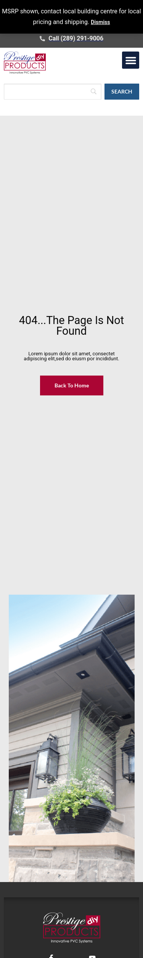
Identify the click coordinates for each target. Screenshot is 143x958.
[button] (130, 60)
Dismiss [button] (100, 22)
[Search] (52, 92)
